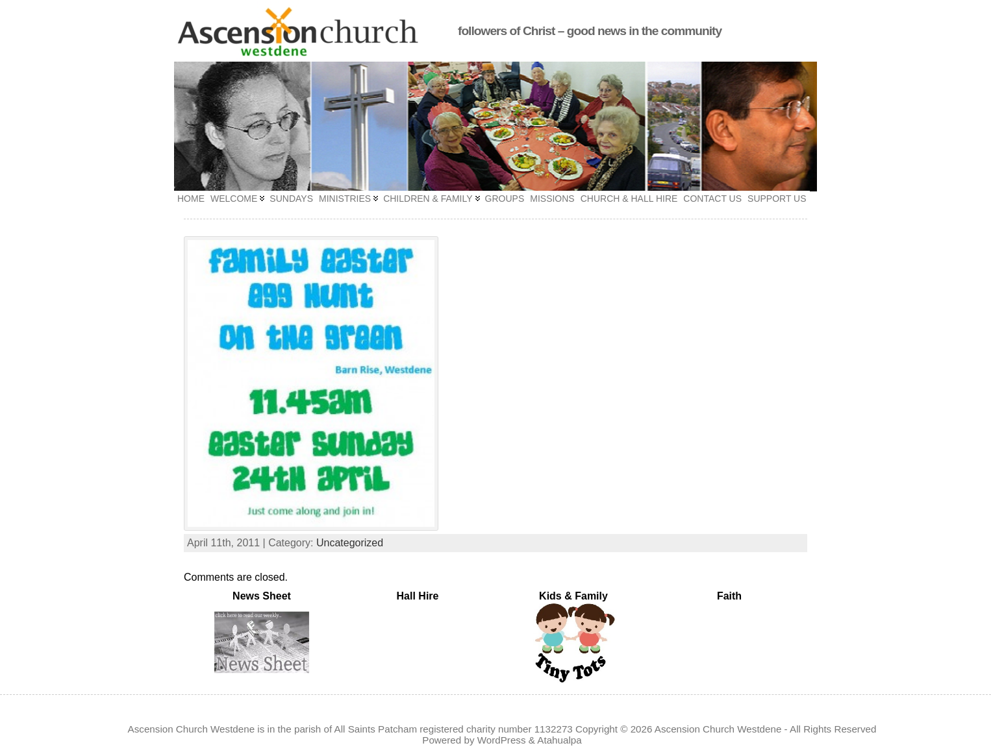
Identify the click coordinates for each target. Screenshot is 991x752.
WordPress (501, 740)
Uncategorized (349, 542)
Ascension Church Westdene (718, 728)
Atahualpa (559, 740)
